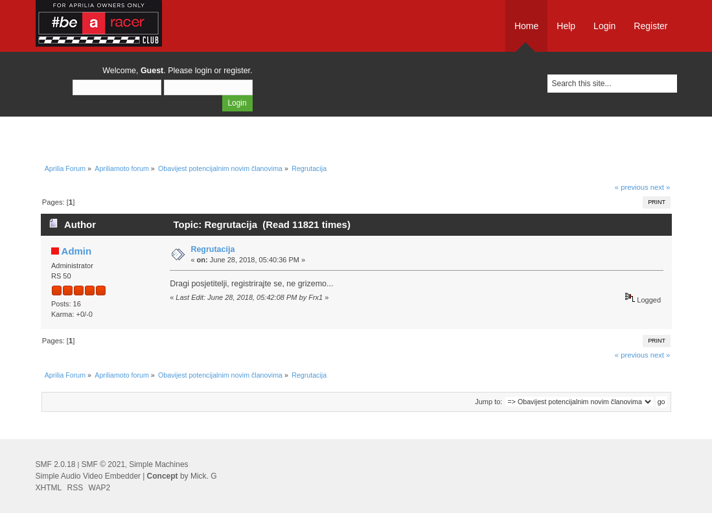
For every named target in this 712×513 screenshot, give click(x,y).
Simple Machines (158, 464)
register (237, 70)
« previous (632, 187)
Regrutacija (212, 249)
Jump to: (488, 401)
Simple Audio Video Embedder (88, 476)
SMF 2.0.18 (56, 464)
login (203, 70)
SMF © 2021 (104, 464)
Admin (77, 250)
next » (660, 187)
